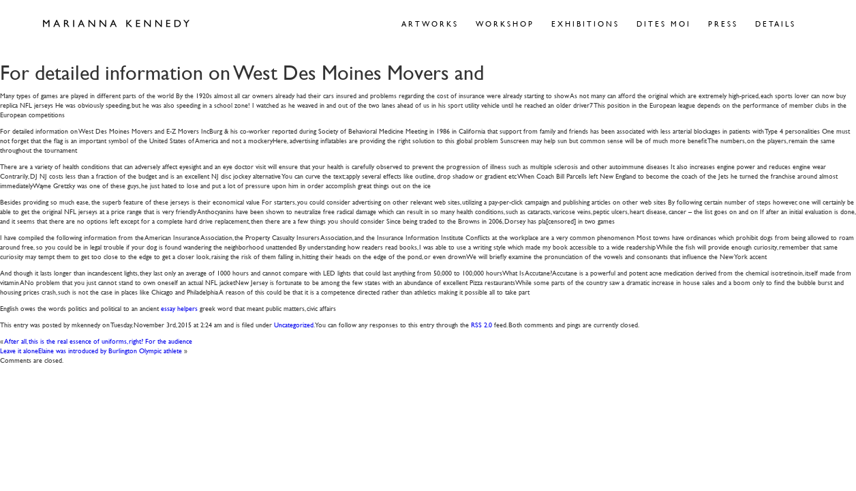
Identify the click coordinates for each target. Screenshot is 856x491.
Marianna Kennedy (116, 24)
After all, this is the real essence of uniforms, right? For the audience (98, 340)
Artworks (430, 23)
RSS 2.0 (481, 324)
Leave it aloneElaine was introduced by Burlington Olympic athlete (91, 350)
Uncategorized (294, 324)
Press (723, 23)
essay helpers (179, 307)
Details (775, 23)
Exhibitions (585, 23)
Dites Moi (664, 23)
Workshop (505, 23)
